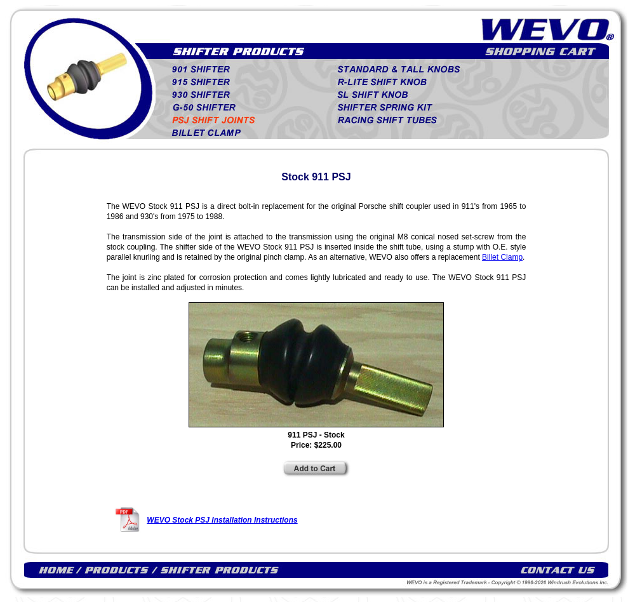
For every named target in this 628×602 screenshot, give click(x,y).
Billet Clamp (502, 257)
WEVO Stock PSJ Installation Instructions (222, 520)
